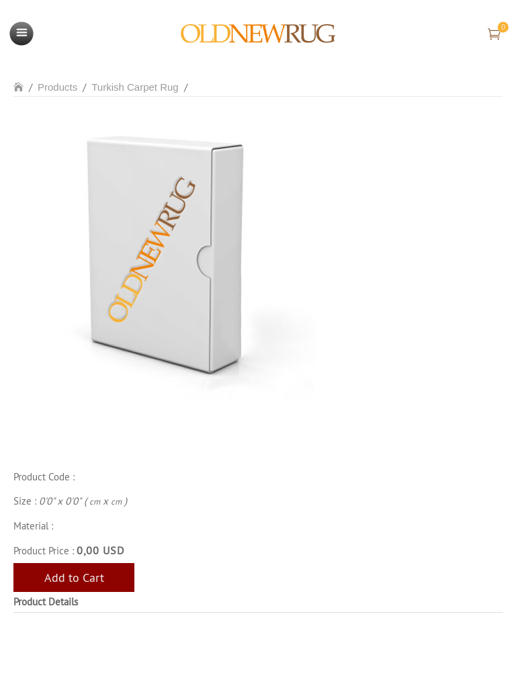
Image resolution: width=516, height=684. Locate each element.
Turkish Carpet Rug (135, 87)
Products (57, 87)
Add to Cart (74, 577)
